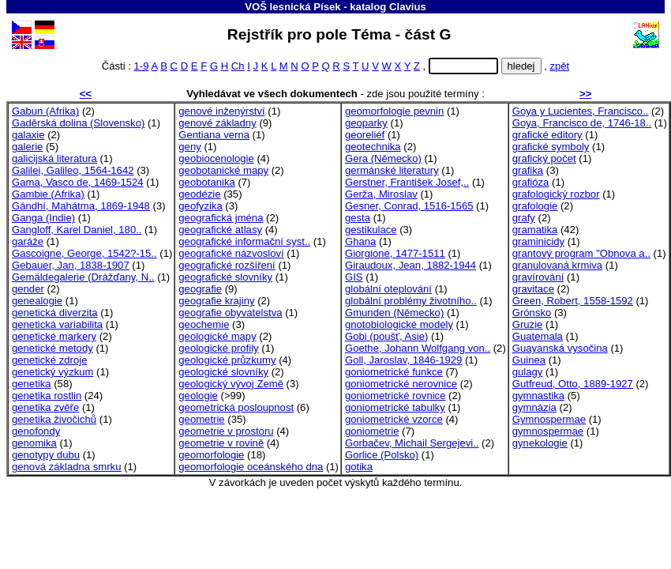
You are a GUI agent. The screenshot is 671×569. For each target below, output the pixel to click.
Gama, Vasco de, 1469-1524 (78, 182)
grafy (523, 218)
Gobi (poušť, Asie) (386, 336)
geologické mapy (217, 336)
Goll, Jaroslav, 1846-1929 (403, 360)
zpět (559, 66)
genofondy (36, 431)
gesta (357, 218)
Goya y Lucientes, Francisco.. (580, 111)
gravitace (533, 289)
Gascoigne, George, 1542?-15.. (84, 253)
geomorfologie (211, 455)
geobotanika (206, 182)
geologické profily (218, 348)
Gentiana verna (213, 135)
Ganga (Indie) (43, 218)
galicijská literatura (54, 158)
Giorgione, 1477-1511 (395, 253)
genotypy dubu (46, 455)
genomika (34, 443)
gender (28, 289)
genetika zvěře (45, 407)
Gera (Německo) (383, 158)
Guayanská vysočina (560, 348)
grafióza (530, 182)
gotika (359, 467)
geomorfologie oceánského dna (250, 467)
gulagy (527, 372)
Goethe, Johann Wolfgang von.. (417, 348)
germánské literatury (392, 170)
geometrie (201, 419)
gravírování (538, 277)
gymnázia (534, 407)
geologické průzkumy (227, 360)
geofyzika (200, 206)
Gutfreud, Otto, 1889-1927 (572, 384)
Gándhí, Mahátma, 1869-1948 (81, 206)
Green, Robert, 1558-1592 (572, 301)
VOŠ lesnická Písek (292, 7)
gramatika (535, 230)
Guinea (528, 360)
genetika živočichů (54, 419)
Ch (238, 66)
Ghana (360, 241)
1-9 (141, 66)
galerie (27, 147)
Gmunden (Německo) (394, 312)
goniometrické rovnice (395, 395)
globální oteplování (388, 289)
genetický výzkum (52, 372)
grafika (527, 170)
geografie (200, 289)
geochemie (203, 324)
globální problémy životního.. (411, 301)
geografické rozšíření (226, 265)
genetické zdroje (49, 360)
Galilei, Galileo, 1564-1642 (73, 170)
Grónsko (532, 312)
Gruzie (527, 324)
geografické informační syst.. (244, 241)
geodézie (199, 194)
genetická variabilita (57, 324)
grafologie (535, 206)
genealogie (37, 301)
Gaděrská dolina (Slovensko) (78, 123)
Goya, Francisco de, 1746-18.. (581, 123)
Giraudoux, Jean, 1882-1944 (410, 265)
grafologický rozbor (556, 194)
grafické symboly (551, 147)
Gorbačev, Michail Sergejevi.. (412, 443)
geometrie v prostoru (225, 431)
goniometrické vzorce (394, 419)
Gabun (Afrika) (45, 111)
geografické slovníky (225, 277)
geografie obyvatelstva (230, 312)
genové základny (217, 123)
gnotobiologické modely (399, 324)
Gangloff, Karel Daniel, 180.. (76, 230)
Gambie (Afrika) (48, 194)
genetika (31, 384)
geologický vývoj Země (230, 384)
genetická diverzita (55, 312)
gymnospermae (547, 431)
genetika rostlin (46, 395)
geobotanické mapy (223, 170)
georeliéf (364, 135)
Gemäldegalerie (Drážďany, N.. (83, 277)
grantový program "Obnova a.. (581, 253)
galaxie (28, 135)
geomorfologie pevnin (394, 111)
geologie (198, 395)
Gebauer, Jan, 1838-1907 (70, 265)
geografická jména (220, 218)
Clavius (407, 7)
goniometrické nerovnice (401, 384)
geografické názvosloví (230, 253)
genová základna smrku (66, 467)
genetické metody (52, 348)
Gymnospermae (549, 419)
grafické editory (547, 135)
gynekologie (540, 443)
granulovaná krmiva (557, 265)
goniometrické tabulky (395, 407)
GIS (354, 277)
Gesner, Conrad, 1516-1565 (409, 206)
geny (189, 147)
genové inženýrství (221, 111)
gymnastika (538, 395)
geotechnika (373, 147)
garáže (27, 241)
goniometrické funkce (394, 372)
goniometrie (372, 431)
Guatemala (537, 336)
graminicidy (538, 241)
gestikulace (371, 230)
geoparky (366, 123)
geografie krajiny (216, 301)
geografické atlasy (220, 230)
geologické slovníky (223, 372)
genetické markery (54, 336)
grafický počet (544, 158)
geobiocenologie (216, 158)
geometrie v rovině (221, 443)
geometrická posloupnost (236, 407)
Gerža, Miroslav (381, 194)
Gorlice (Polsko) (381, 455)
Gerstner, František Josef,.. (407, 182)
